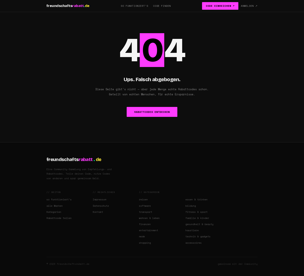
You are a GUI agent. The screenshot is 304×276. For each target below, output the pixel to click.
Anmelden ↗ (249, 6)
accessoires (193, 243)
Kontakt (98, 212)
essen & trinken (196, 199)
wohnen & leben (149, 218)
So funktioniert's (134, 6)
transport (145, 212)
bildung (190, 206)
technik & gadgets (197, 236)
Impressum (99, 199)
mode (142, 236)
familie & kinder (197, 218)
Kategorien (53, 212)
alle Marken (54, 206)
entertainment (148, 230)
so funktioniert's (59, 199)
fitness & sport (196, 212)
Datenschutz (101, 206)
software (145, 206)
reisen (143, 199)
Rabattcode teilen (59, 218)
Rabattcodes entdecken (152, 112)
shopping (145, 243)
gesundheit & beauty (199, 224)
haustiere (192, 230)
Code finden (162, 6)
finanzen (145, 224)
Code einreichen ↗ (220, 6)
